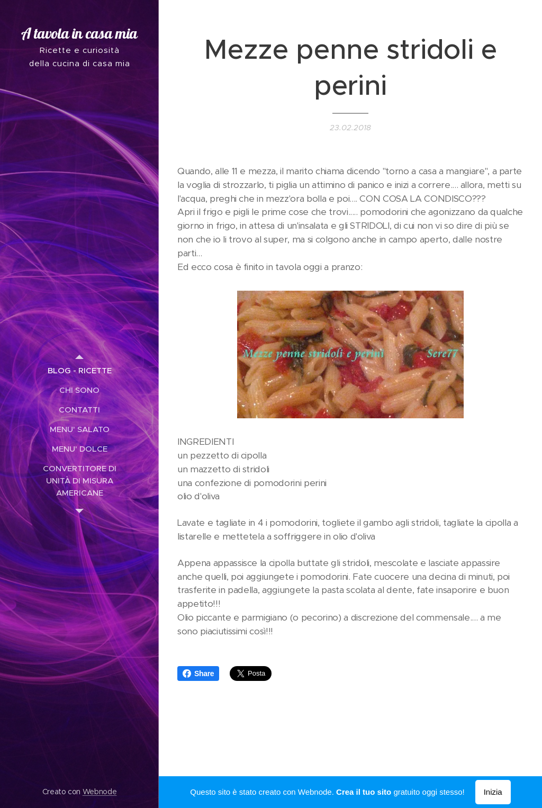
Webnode (100, 791)
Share (198, 673)
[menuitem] (79, 370)
